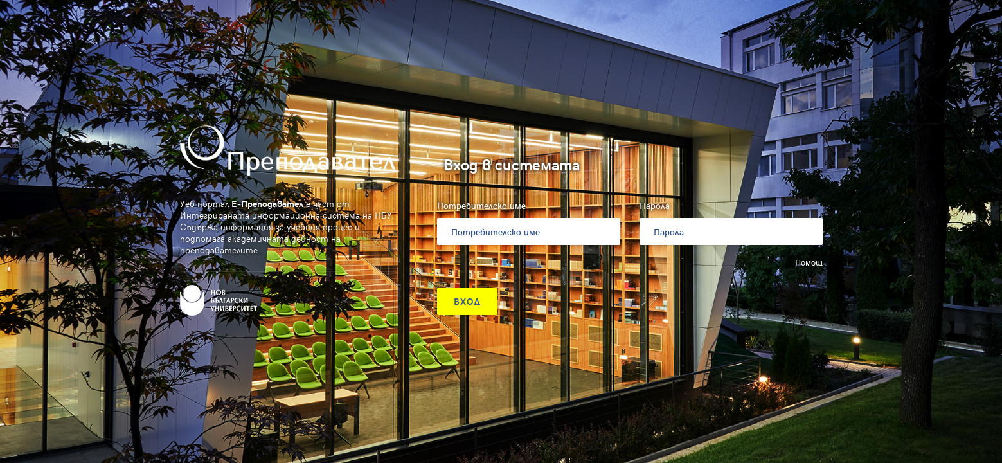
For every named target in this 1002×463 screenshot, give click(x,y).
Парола (655, 206)
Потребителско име (481, 206)
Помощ (809, 262)
